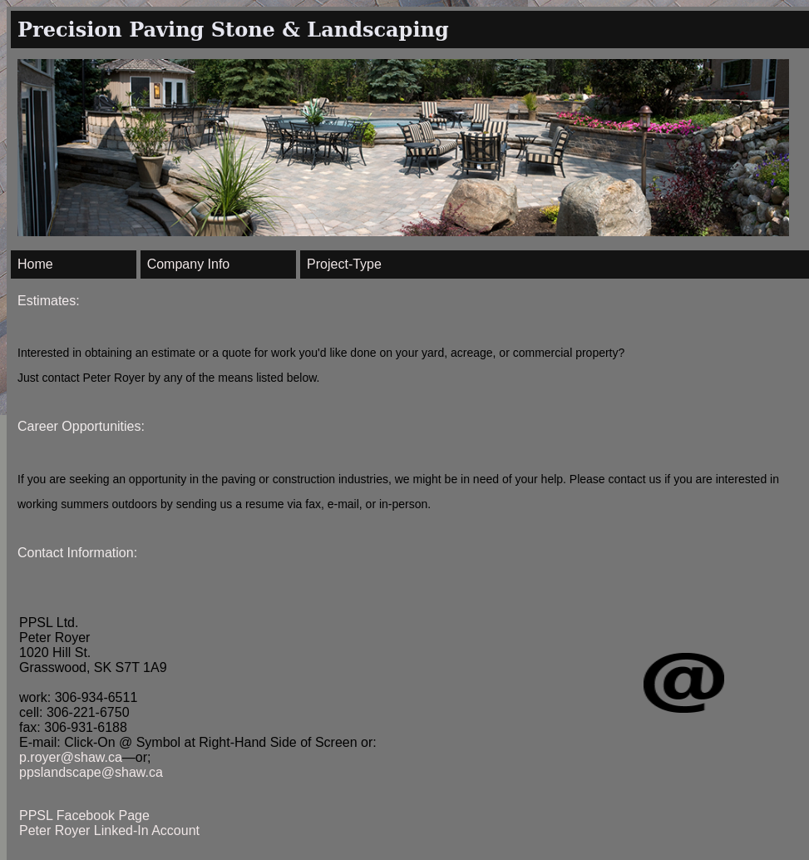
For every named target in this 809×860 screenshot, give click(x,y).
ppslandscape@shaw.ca (91, 772)
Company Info (188, 264)
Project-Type (344, 264)
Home (35, 264)
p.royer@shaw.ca (70, 757)
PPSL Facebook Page (84, 815)
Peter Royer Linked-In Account (109, 830)
